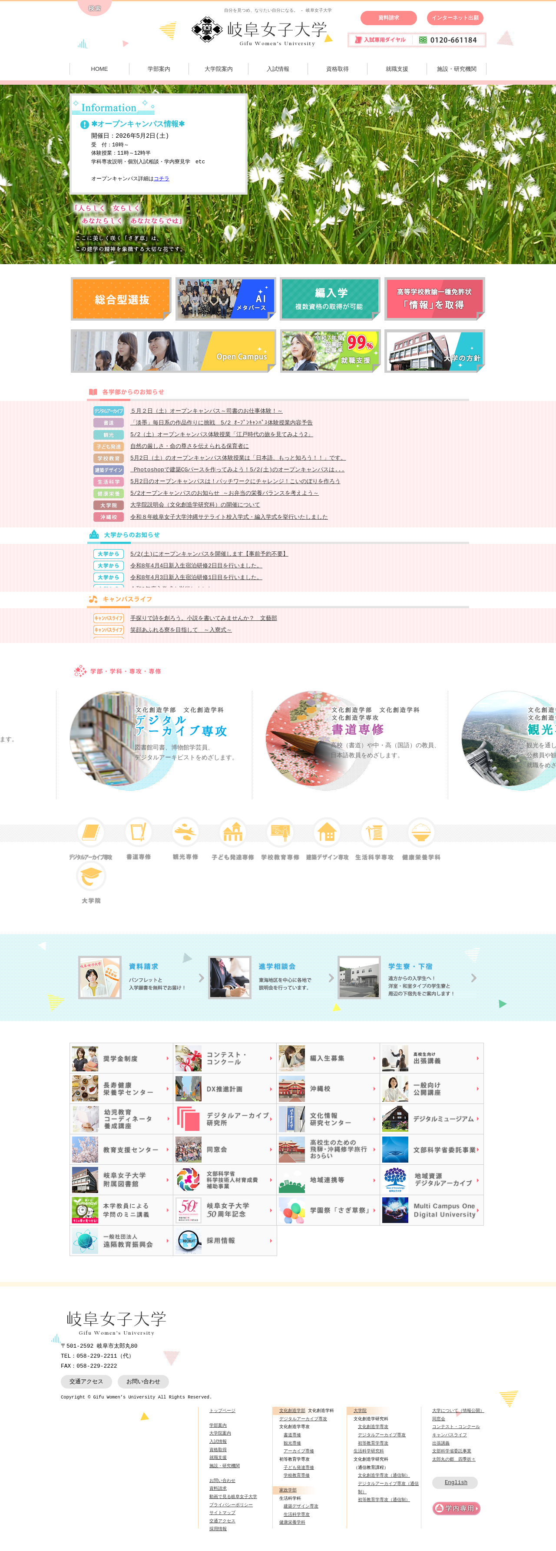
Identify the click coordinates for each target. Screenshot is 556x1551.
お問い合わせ (143, 1387)
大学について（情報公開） (458, 1416)
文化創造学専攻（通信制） (384, 1481)
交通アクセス (86, 1387)
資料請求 (388, 18)
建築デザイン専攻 (301, 1511)
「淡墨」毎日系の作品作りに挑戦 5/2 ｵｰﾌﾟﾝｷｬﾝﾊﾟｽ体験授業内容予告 (221, 424)
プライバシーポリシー (231, 1510)
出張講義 (441, 1448)
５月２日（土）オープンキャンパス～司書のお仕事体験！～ (206, 411)
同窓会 (438, 1424)
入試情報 (278, 69)
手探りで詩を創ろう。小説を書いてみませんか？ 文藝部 (203, 624)
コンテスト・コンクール (456, 1432)
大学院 (360, 1416)
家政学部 (288, 1495)
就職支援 (397, 69)
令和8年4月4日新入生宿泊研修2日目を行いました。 (196, 572)
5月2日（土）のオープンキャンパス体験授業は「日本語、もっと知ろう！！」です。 (238, 460)
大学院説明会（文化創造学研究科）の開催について (195, 510)
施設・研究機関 (457, 69)
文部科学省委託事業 (451, 1456)
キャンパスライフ (449, 1440)
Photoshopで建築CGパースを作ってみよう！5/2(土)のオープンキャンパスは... (237, 473)
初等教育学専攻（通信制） (384, 1505)
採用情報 (218, 1534)
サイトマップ (222, 1518)
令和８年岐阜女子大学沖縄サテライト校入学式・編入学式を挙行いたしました (229, 522)
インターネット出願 (455, 18)
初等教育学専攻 (373, 1448)
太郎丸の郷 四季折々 (454, 1465)
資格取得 (337, 69)
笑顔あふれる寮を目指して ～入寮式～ (181, 636)
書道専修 (292, 1440)
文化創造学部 (292, 1416)
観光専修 (292, 1448)
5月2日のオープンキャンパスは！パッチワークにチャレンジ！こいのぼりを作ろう (235, 485)
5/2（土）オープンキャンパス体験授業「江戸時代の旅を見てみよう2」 (221, 436)
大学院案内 (219, 69)
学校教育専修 (297, 1481)
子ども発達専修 (299, 1473)
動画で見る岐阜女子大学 (233, 1502)
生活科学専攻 (297, 1520)
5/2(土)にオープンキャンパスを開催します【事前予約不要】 (209, 559)
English (456, 1487)
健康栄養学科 (292, 1528)
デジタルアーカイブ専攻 (303, 1424)
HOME (99, 69)
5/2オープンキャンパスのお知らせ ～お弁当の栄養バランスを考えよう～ (224, 497)
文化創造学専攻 (373, 1432)
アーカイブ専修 (299, 1456)
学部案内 (159, 69)
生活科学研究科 (369, 1456)
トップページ (222, 1416)
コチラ (161, 179)
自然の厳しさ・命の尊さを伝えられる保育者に (189, 448)
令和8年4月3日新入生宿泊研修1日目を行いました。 (196, 584)
